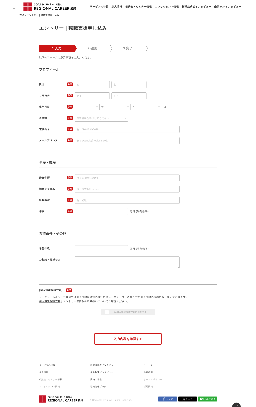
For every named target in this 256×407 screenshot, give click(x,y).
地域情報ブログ (98, 386)
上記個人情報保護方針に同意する (129, 312)
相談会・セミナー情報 (138, 6)
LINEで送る (209, 399)
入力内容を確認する (128, 339)
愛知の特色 (96, 379)
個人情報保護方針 (49, 301)
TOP (22, 15)
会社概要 (148, 372)
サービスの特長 (99, 6)
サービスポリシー (153, 379)
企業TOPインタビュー (227, 6)
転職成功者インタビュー (196, 6)
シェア (169, 399)
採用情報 (148, 386)
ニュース (148, 365)
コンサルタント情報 (167, 6)
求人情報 (116, 6)
